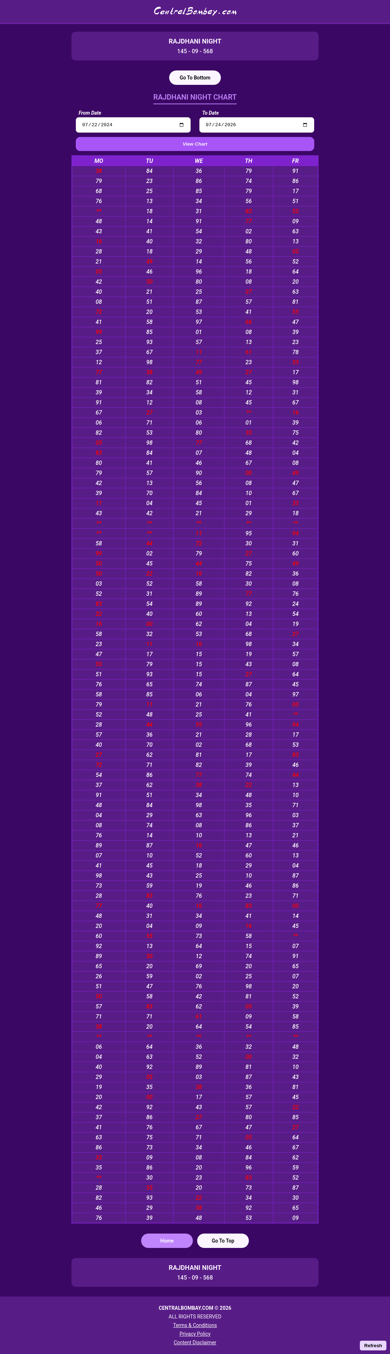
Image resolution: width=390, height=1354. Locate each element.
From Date (90, 113)
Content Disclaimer (195, 1342)
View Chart (195, 145)
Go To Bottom (195, 78)
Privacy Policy (195, 1334)
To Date (210, 113)
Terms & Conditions (195, 1325)
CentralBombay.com (195, 11)
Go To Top (223, 1242)
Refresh (373, 1345)
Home (167, 1242)
